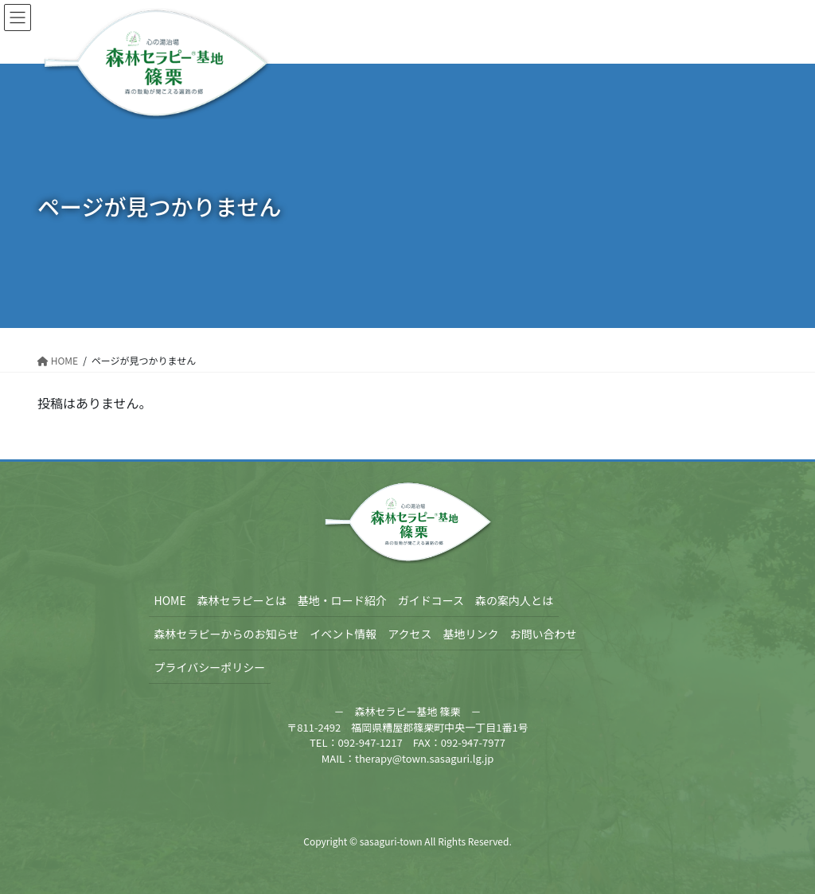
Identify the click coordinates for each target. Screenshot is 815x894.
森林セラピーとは (242, 600)
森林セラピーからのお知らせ (226, 634)
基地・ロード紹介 (342, 600)
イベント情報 (343, 634)
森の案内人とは (514, 600)
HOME (170, 600)
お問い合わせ (543, 634)
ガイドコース (431, 600)
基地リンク (471, 634)
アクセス (409, 634)
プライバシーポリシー (210, 667)
